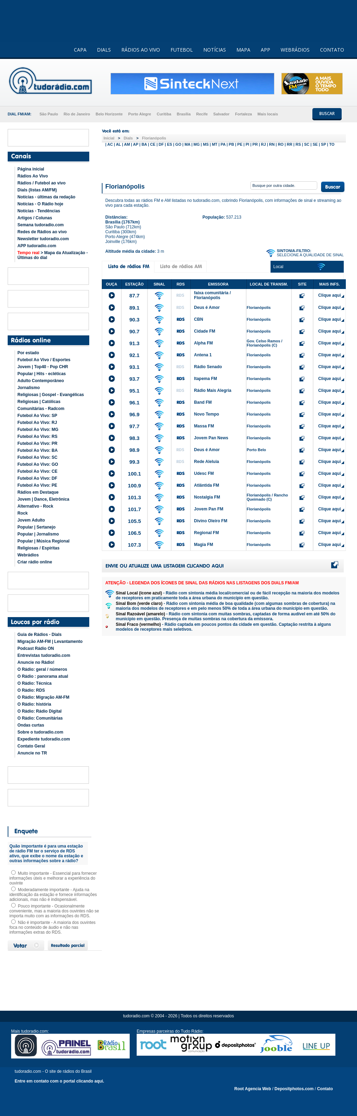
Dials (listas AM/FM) (37, 190)
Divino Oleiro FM (210, 520)
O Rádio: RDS (31, 690)
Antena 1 (203, 354)
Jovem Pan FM (208, 509)
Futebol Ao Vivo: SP (37, 415)
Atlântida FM (206, 485)
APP (265, 49)
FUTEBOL (181, 49)
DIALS (104, 49)
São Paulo (48, 114)
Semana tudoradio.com (40, 224)
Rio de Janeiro (76, 114)
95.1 (134, 391)
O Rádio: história (34, 704)
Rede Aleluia (206, 461)
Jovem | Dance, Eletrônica (43, 499)
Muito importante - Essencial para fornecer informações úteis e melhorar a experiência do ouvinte (53, 878)
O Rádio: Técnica (34, 683)
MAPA (243, 49)
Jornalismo (28, 387)
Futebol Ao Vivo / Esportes (43, 359)
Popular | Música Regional (43, 541)
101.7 (134, 509)
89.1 (134, 308)
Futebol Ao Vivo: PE (37, 485)
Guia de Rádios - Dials (39, 634)
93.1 (134, 367)
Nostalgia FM (207, 497)
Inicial (109, 138)
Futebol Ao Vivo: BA (37, 450)
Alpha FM (203, 343)
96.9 (134, 414)
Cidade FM (204, 331)
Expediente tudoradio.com (43, 739)
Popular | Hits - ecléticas (41, 373)
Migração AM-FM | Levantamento (50, 641)
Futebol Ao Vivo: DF (37, 478)
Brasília (184, 114)
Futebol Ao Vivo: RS (37, 436)
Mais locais (268, 114)
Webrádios (28, 555)
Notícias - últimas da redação (46, 197)
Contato (325, 1088)
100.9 (134, 485)
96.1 (134, 402)
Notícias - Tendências (38, 210)
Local (278, 266)
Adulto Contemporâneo (40, 380)
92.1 (134, 355)
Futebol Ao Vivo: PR (37, 443)
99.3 (134, 462)
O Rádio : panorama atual (42, 676)
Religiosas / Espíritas (38, 548)
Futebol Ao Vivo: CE (37, 471)
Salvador (221, 114)
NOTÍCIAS (214, 49)
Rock (22, 513)
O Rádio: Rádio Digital (39, 711)
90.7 (134, 331)
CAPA (80, 49)
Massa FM (204, 426)
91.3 (134, 343)
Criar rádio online (34, 562)
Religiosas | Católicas (38, 401)
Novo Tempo (206, 414)
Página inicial (30, 169)
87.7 (134, 295)
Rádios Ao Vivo (32, 176)
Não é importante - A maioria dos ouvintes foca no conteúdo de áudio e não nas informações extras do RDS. (52, 927)
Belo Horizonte (109, 114)
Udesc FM (204, 473)
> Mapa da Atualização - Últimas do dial (52, 255)
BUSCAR (327, 113)
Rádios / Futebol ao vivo (41, 183)
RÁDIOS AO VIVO (140, 49)
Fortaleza (243, 114)
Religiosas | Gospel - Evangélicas (50, 394)
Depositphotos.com (293, 1088)
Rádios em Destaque (38, 492)
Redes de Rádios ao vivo (42, 231)
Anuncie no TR (32, 753)
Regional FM (206, 532)
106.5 (134, 533)
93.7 (134, 379)
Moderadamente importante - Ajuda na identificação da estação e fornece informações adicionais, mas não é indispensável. (53, 894)
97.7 (134, 426)
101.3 (134, 497)
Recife (202, 114)
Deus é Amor (207, 307)
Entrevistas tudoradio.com (43, 655)
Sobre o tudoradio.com (40, 732)
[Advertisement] (223, 163)
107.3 (134, 545)
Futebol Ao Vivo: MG (37, 429)
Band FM (203, 402)
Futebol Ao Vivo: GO (37, 464)
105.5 (134, 521)
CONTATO (332, 49)
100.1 (134, 474)
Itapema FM (205, 378)
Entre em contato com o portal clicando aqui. (59, 1081)
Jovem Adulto (31, 520)
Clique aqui (329, 295)
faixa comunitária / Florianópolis (212, 295)
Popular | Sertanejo (36, 527)
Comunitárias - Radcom (40, 408)
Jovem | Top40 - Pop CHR (42, 366)
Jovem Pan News (211, 437)
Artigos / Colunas (34, 217)
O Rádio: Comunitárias (40, 718)
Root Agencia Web (252, 1088)
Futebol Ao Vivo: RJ (37, 422)
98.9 (134, 450)
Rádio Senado (208, 366)
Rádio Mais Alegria (212, 390)
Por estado (28, 352)
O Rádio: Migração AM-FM (43, 697)
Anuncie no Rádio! (35, 662)
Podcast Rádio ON (35, 648)
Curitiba (164, 114)
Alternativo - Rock (35, 506)
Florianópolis (154, 138)
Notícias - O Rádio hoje (40, 204)
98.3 (134, 438)
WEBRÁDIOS (295, 49)
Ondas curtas (30, 725)
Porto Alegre (139, 114)
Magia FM (203, 544)
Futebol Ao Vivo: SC (37, 457)
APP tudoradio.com (36, 245)
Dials (128, 138)
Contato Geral (31, 746)
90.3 (134, 319)
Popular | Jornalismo (38, 534)
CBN (198, 319)
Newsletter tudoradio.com (43, 238)
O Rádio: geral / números (42, 669)
